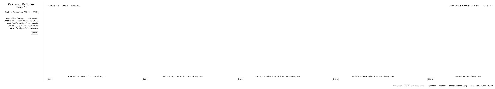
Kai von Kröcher (21, 4)
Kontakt (76, 6)
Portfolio (53, 6)
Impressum (432, 86)
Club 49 (487, 6)
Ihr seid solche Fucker (465, 6)
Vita (65, 6)
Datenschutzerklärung (458, 86)
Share (50, 79)
